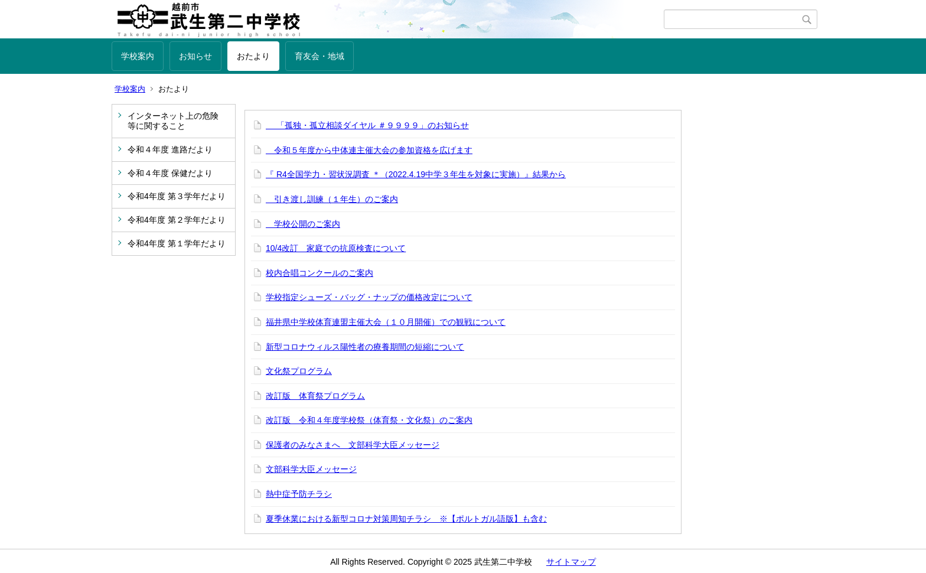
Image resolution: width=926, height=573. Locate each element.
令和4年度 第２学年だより (177, 219)
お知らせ (195, 56)
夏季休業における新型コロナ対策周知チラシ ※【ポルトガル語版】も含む (406, 518)
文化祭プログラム (299, 371)
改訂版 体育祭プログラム (315, 396)
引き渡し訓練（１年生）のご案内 (332, 199)
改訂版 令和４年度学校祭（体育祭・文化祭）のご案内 (369, 420)
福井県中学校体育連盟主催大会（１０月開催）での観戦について (386, 322)
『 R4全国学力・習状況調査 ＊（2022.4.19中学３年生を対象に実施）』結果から (416, 174)
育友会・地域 (319, 56)
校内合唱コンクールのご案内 (319, 273)
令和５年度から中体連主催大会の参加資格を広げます (369, 150)
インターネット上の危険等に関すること (173, 121)
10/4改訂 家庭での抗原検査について (336, 248)
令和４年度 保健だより (170, 173)
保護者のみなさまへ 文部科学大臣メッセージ (352, 445)
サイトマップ (571, 562)
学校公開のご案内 (303, 224)
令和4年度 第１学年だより (177, 243)
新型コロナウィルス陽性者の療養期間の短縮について (365, 346)
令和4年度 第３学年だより (177, 196)
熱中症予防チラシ (299, 494)
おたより (253, 56)
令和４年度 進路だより (170, 149)
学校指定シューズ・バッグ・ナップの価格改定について (369, 297)
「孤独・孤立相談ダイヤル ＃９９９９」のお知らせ (367, 125)
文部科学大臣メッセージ (311, 469)
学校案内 (137, 56)
